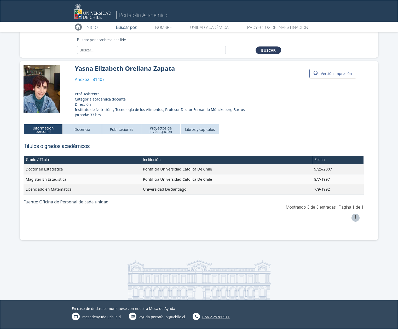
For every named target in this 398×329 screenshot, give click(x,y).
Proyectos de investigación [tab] (160, 130)
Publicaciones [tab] (121, 129)
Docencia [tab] (82, 129)
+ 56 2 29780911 (216, 316)
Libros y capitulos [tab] (200, 129)
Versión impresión (333, 73)
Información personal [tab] (43, 130)
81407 (99, 79)
